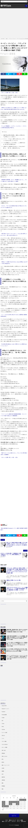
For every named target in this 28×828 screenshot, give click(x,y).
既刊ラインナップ (12, 820)
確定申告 (3, 777)
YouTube (3, 729)
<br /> (4, 466)
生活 (2, 774)
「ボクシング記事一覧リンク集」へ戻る (9, 92)
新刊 (2, 759)
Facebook (3, 711)
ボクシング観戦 (8, 54)
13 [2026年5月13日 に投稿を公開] (10, 804)
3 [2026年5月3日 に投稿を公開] (24, 799)
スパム (3, 738)
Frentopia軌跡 (4, 714)
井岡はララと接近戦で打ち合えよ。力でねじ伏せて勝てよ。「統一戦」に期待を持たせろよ (13, 147)
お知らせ (3, 735)
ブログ (6, 820)
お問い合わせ (23, 821)
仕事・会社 (4, 750)
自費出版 (3, 780)
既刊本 (3, 762)
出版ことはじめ (4, 756)
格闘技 (3, 771)
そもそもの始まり (5, 744)
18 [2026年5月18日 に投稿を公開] (3, 806)
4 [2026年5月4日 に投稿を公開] (3, 801)
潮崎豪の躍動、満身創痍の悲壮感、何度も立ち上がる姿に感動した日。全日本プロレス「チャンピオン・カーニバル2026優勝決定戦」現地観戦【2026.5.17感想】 (16, 630)
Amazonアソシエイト (5, 708)
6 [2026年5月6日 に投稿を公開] (10, 801)
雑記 (12, 54)
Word (3, 726)
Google (3, 717)
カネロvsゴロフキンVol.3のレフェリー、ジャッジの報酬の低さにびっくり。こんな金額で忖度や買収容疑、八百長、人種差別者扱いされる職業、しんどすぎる (16, 588)
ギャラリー (14, 821)
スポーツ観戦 (4, 54)
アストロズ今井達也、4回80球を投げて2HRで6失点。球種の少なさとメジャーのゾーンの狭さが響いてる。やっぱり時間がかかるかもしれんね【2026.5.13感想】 (16, 650)
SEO (2, 720)
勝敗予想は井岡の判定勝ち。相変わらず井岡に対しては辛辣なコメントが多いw (13, 135)
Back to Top (14, 815)
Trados (3, 723)
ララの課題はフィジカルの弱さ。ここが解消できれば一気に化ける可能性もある (13, 143)
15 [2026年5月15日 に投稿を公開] (17, 804)
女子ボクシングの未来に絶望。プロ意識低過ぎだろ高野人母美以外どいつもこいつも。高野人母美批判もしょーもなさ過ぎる (11, 554)
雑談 (14, 54)
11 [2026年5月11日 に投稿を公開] (3, 804)
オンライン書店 (4, 732)
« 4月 (3, 809)
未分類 (3, 768)
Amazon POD (4, 705)
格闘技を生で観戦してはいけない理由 (13, 580)
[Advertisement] (14, 23)
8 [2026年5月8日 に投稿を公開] (17, 801)
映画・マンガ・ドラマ (5, 765)
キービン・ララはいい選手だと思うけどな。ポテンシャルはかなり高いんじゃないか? (13, 139)
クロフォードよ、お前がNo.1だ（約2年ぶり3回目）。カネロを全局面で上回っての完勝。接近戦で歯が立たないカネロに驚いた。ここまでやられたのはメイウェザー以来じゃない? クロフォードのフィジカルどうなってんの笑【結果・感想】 (16, 570)
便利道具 (3, 753)
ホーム (18, 821)
